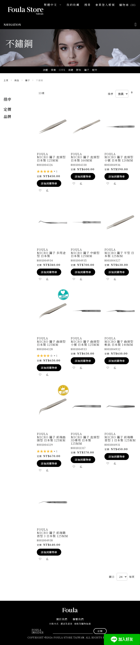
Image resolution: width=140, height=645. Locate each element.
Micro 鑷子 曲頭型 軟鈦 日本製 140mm (118, 343)
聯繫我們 (78, 619)
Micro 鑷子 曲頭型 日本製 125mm (51, 343)
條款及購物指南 (82, 623)
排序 (110, 94)
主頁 (6, 80)
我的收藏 (73, 5)
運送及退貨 (66, 623)
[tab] (17, 99)
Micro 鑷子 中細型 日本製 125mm (85, 254)
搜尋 (87, 5)
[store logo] (22, 11)
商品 (17, 80)
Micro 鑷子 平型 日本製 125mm (119, 254)
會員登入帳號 (105, 5)
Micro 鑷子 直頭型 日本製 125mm (51, 158)
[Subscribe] (100, 631)
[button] (53, 5)
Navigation (12, 24)
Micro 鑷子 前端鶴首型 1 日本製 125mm (120, 439)
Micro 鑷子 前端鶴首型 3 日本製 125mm (52, 534)
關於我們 (61, 619)
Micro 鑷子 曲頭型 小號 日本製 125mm (85, 343)
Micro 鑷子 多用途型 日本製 (51, 254)
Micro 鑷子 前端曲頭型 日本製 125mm (51, 439)
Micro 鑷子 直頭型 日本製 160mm (85, 158)
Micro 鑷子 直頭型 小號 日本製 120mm (118, 158)
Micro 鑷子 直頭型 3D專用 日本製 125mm (85, 440)
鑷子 (28, 80)
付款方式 (54, 623)
